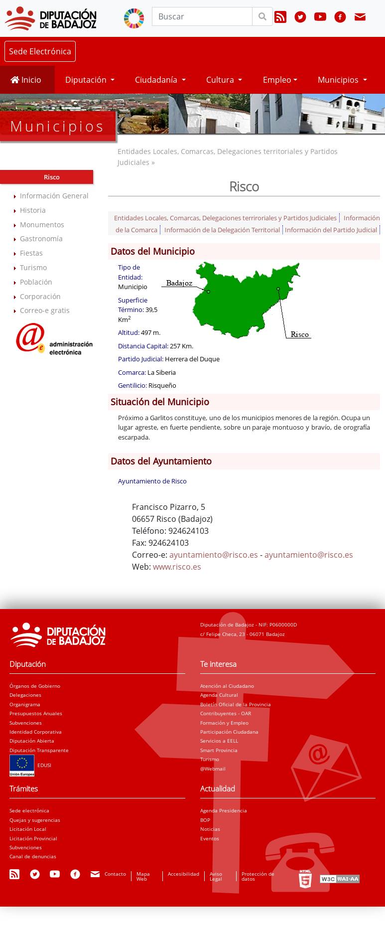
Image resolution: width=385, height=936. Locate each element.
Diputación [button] (87, 79)
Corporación (40, 296)
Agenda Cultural (219, 694)
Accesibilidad (183, 873)
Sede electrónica (29, 810)
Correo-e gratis (45, 310)
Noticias (210, 828)
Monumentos (42, 224)
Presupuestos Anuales (35, 713)
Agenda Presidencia (223, 810)
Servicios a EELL (219, 740)
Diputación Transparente (39, 750)
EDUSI (30, 765)
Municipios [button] (339, 79)
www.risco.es (177, 566)
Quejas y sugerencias (34, 819)
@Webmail (213, 768)
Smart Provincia (219, 750)
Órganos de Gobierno (34, 685)
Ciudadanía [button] (157, 79)
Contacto (115, 873)
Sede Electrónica (40, 51)
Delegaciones (25, 694)
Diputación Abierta (31, 740)
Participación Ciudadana (229, 731)
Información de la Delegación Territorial (222, 229)
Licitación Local (27, 828)
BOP (205, 819)
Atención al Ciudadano (227, 685)
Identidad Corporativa (35, 731)
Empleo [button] (277, 79)
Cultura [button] (221, 79)
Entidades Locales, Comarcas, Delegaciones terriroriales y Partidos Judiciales (225, 217)
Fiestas (31, 253)
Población (36, 282)
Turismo (33, 267)
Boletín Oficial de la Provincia (235, 704)
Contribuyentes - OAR (225, 713)
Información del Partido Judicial (331, 229)
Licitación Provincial (33, 838)
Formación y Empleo (224, 722)
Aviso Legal (216, 876)
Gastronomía (41, 238)
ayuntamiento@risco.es (213, 554)
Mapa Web (143, 876)
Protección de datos (258, 876)
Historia (33, 210)
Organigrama (24, 704)
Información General (54, 195)
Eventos (209, 838)
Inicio (25, 79)
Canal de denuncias (32, 856)
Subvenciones (25, 722)
